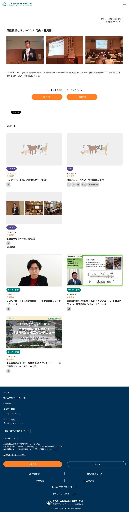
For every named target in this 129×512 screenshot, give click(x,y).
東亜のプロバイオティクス (14, 397)
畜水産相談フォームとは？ (14, 453)
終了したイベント (14, 422)
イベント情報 (9, 418)
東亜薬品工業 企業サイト (62, 486)
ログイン (47, 97)
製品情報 (7, 402)
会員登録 (82, 97)
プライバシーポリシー (62, 493)
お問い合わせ (34, 472)
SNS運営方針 (89, 479)
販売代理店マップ (94, 472)
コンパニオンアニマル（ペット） (17, 430)
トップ (6, 391)
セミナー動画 (9, 407)
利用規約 (40, 479)
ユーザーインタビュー (12, 413)
